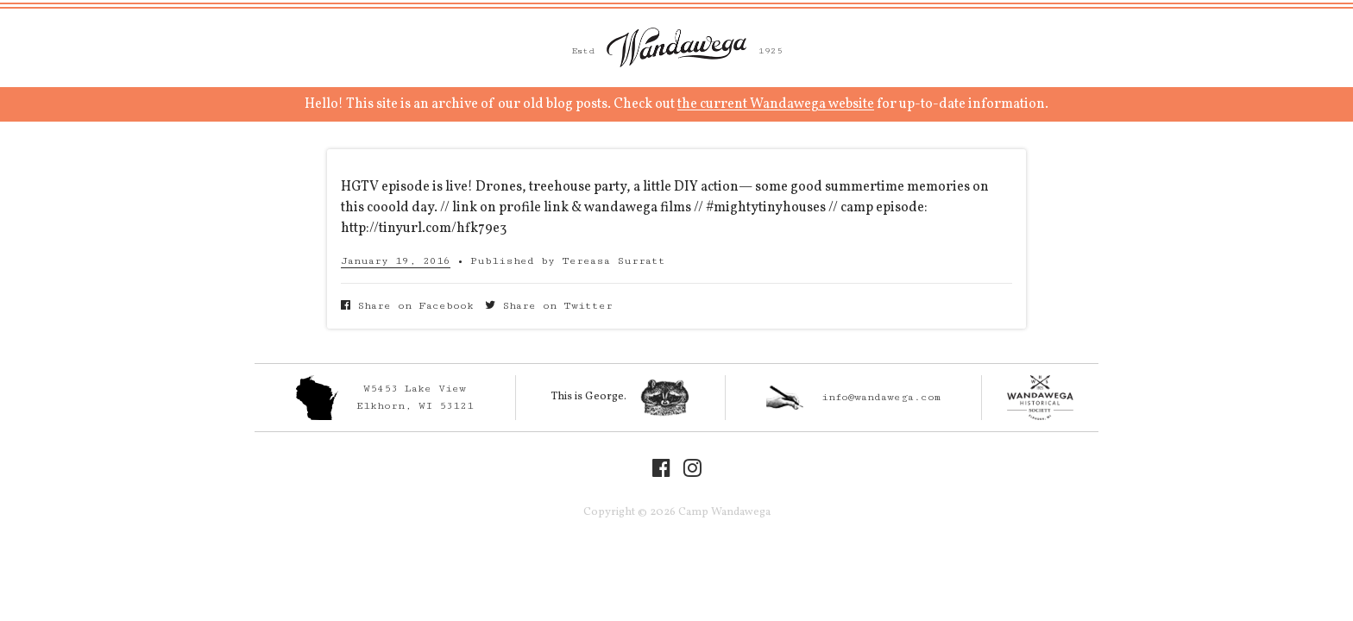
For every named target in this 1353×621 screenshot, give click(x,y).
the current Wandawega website (775, 104)
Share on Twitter (549, 305)
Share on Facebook (407, 305)
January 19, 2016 (395, 260)
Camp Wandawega (676, 47)
